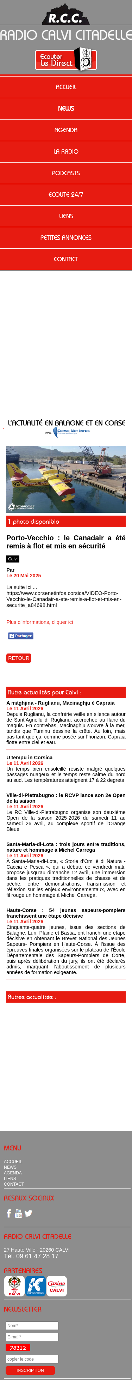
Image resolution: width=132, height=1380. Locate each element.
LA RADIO (66, 152)
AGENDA (66, 130)
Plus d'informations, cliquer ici (39, 622)
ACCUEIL (66, 87)
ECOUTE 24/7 (66, 195)
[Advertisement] (66, 346)
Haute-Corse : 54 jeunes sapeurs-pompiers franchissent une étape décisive (66, 913)
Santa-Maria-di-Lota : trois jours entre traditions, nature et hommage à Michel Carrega (66, 847)
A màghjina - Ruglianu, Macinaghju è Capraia (60, 703)
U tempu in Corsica (29, 757)
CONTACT (66, 259)
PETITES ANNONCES (66, 238)
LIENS (66, 216)
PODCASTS (66, 173)
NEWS (66, 109)
